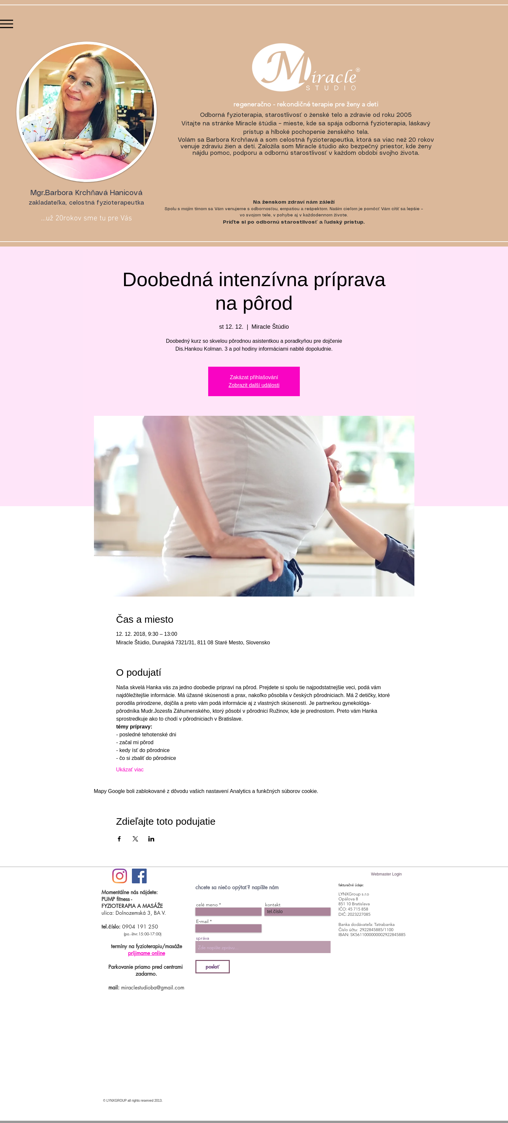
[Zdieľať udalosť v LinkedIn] (151, 838)
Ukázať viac (130, 769)
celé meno (207, 904)
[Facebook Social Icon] (139, 876)
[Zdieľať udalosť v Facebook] (119, 838)
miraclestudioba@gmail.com (152, 987)
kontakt (273, 904)
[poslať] (212, 966)
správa (202, 938)
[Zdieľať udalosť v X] (135, 838)
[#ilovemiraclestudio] (119, 876)
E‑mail (202, 921)
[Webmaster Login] (386, 874)
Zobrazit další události (254, 385)
